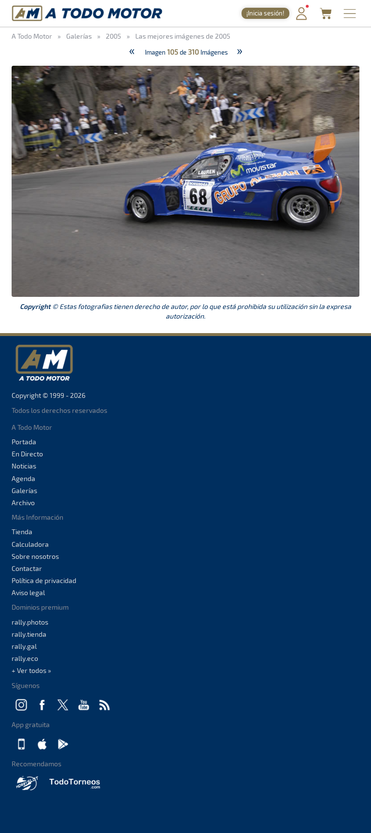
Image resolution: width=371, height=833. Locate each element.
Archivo (23, 502)
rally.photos (30, 622)
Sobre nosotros (35, 556)
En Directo (27, 454)
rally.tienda (29, 634)
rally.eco (25, 658)
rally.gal (24, 646)
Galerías (24, 490)
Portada (24, 442)
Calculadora (30, 544)
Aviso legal (28, 592)
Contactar (27, 568)
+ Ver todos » (31, 670)
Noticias (24, 466)
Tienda (22, 531)
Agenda (23, 478)
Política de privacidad (44, 580)
